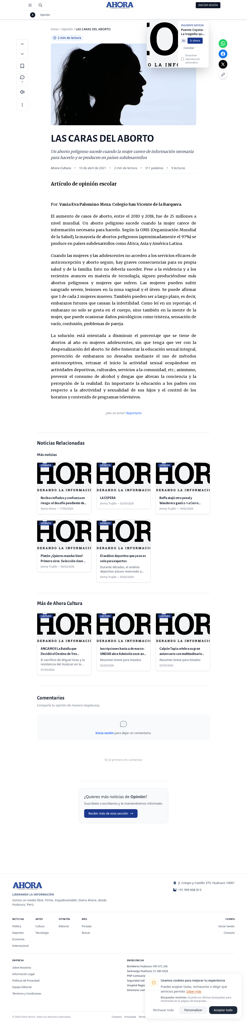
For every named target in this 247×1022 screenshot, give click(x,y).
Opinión (45, 15)
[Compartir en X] (223, 64)
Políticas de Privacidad (25, 980)
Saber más (193, 991)
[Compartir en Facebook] (223, 54)
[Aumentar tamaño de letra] (22, 44)
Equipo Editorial (22, 987)
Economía (18, 939)
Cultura (39, 926)
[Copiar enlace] (223, 74)
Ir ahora (195, 44)
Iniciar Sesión (208, 5)
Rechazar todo (163, 1010)
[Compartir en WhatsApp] (223, 43)
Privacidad (130, 1016)
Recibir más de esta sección (110, 813)
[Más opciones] (22, 105)
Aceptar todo (223, 1010)
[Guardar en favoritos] (22, 66)
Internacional (20, 946)
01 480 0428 (160, 971)
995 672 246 (160, 966)
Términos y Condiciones (26, 993)
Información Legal (23, 974)
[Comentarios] (22, 79)
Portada (86, 926)
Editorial (64, 926)
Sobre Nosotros (21, 967)
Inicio (55, 29)
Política (16, 926)
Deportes (18, 933)
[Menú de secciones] (30, 5)
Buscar (86, 933)
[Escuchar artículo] (22, 92)
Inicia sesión (104, 733)
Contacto (229, 933)
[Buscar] (40, 5)
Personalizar (193, 1010)
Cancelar (189, 51)
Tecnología (42, 933)
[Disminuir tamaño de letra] (22, 54)
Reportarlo (133, 413)
